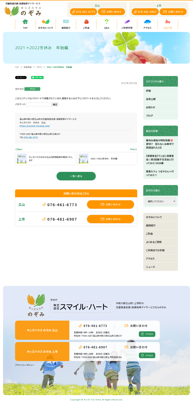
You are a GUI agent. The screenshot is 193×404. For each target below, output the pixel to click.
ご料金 (149, 233)
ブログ (32, 88)
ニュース (150, 267)
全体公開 (151, 99)
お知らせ (150, 107)
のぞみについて (154, 217)
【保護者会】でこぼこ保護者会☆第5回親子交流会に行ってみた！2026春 (160, 159)
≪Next (18, 149)
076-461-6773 (31, 137)
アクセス (150, 258)
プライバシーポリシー (24, 364)
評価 (148, 90)
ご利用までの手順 (155, 250)
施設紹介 (151, 225)
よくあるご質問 (153, 242)
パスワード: (33, 104)
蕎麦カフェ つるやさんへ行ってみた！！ (160, 173)
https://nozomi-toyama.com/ (35, 125)
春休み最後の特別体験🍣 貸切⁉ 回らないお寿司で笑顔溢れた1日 (161, 143)
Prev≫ (133, 149)
